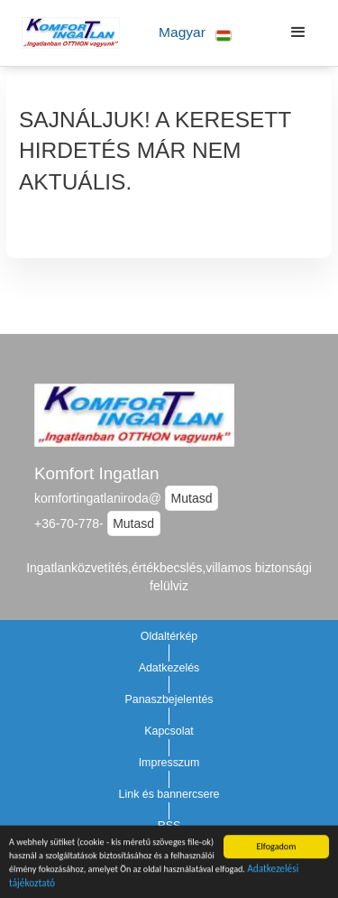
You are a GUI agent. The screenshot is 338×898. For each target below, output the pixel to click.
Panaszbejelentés (168, 699)
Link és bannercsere (169, 794)
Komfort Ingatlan (97, 473)
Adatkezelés (169, 668)
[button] (195, 33)
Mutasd (192, 498)
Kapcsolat (169, 731)
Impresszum (169, 762)
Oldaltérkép (169, 636)
